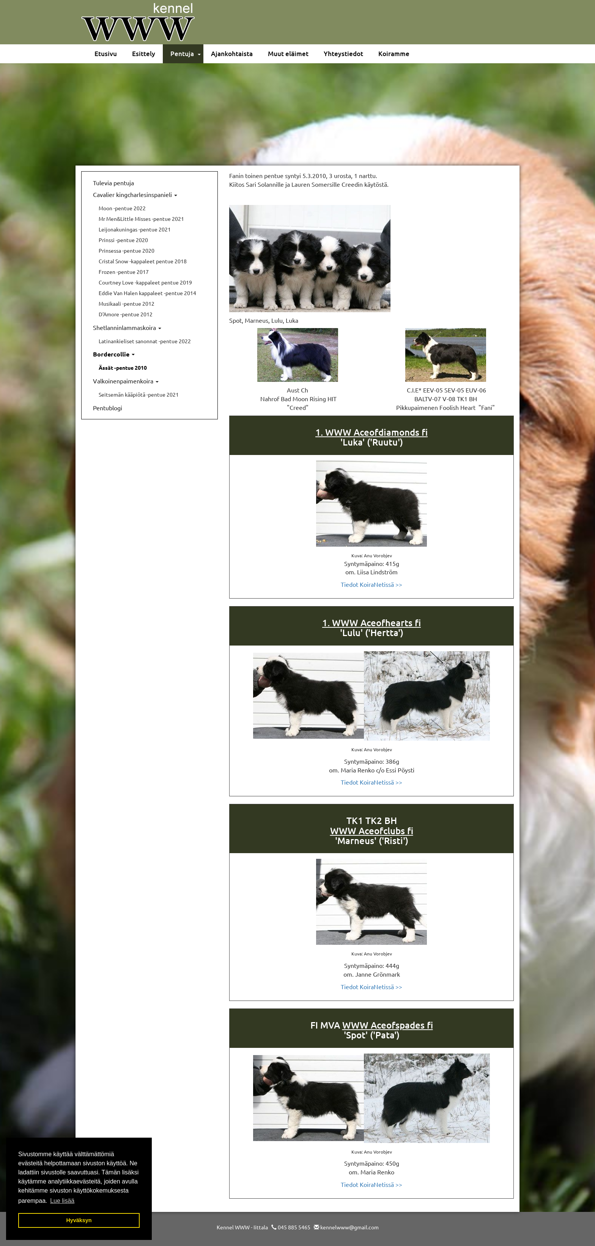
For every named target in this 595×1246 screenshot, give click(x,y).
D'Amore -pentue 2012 (126, 314)
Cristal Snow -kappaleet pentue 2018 (143, 261)
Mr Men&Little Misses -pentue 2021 (141, 218)
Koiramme (393, 53)
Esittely (143, 53)
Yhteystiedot (343, 53)
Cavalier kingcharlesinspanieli (135, 194)
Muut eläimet (288, 53)
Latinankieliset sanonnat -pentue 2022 (145, 341)
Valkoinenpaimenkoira (126, 381)
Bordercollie (114, 354)
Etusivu (105, 53)
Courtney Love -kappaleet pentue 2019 (145, 282)
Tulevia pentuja (113, 182)
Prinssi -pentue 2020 (123, 239)
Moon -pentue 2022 (122, 208)
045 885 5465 (294, 1227)
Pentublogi (107, 407)
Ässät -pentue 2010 (123, 367)
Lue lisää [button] (62, 1201)
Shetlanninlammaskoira (127, 327)
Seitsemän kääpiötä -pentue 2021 (139, 394)
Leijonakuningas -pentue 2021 (135, 229)
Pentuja (182, 53)
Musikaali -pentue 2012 (126, 303)
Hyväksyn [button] (78, 1220)
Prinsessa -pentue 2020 (126, 250)
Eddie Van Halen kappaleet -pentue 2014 (147, 292)
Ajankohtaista (232, 53)
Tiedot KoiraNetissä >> (371, 584)
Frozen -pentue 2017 (124, 271)
